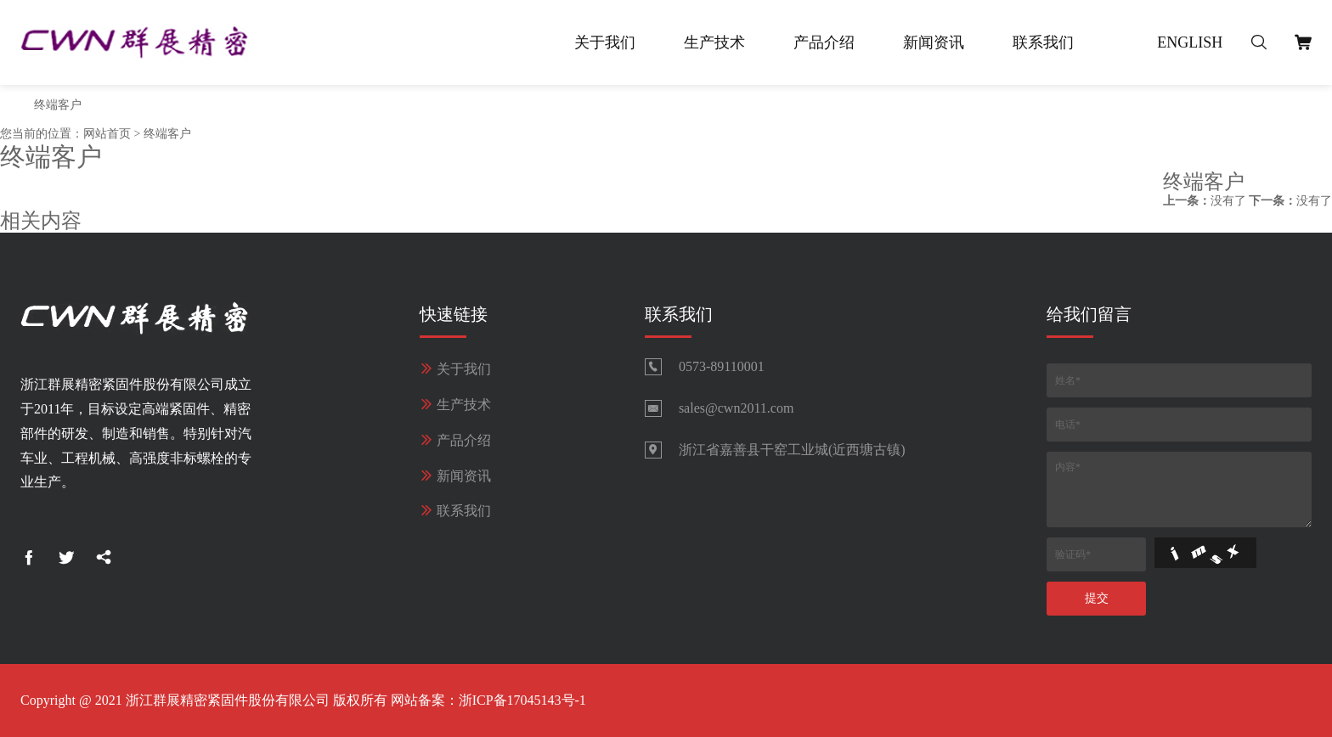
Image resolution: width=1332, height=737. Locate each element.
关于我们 (604, 42)
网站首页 (107, 133)
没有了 (1204, 200)
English (1189, 42)
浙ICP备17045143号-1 (522, 700)
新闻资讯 (933, 42)
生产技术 (714, 42)
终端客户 (58, 104)
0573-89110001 (722, 366)
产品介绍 (824, 42)
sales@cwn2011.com (736, 408)
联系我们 (1043, 42)
